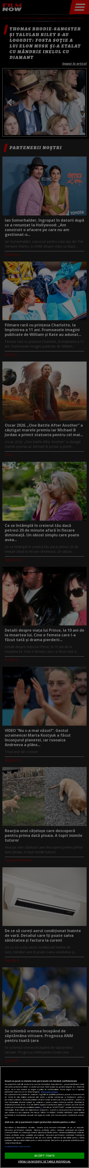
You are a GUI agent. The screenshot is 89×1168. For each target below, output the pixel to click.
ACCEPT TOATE (44, 1155)
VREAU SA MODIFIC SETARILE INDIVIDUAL (44, 1161)
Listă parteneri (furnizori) (17, 1146)
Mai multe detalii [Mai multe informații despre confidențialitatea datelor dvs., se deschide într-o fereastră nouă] (49, 1092)
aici (41, 1107)
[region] (44, 1117)
